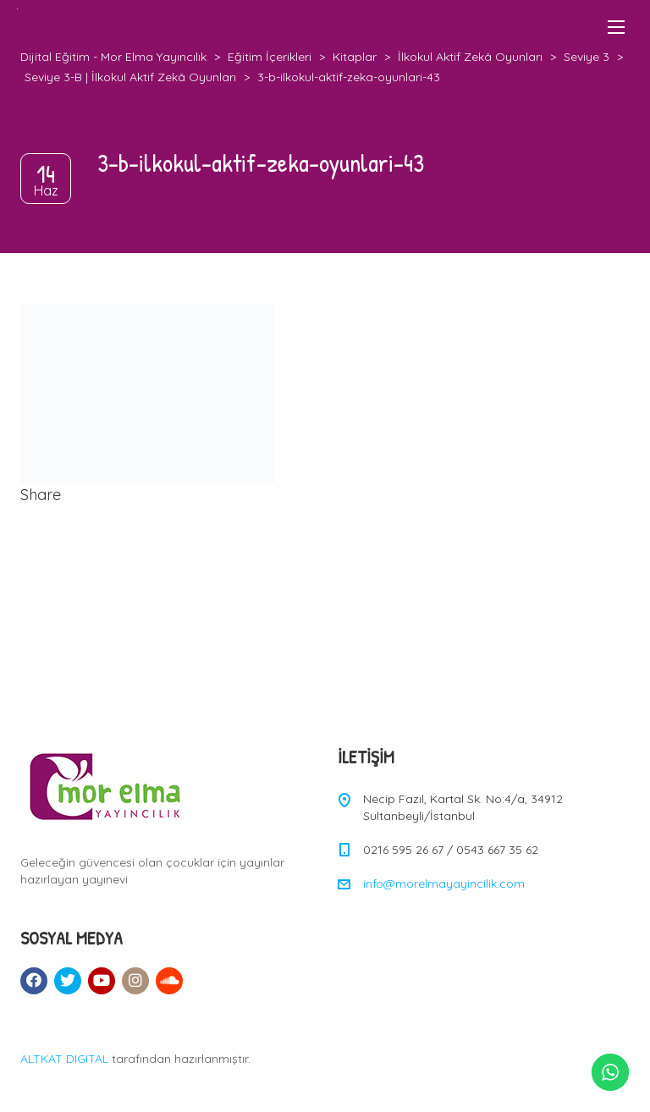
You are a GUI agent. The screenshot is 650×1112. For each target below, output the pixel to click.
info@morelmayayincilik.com (444, 883)
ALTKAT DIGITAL (64, 1058)
